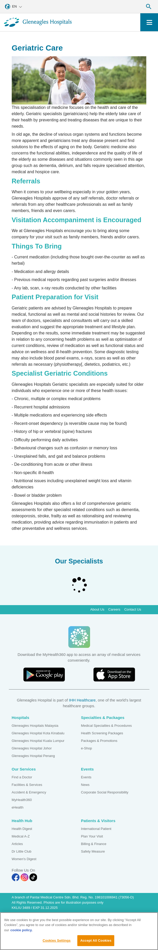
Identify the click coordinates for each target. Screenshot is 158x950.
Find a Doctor (22, 777)
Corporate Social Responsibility (104, 792)
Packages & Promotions (99, 741)
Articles (17, 844)
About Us (97, 609)
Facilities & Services (27, 785)
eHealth (17, 807)
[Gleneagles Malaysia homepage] (38, 22)
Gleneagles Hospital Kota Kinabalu (38, 733)
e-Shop (86, 748)
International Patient (96, 829)
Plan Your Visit (92, 836)
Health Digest (22, 829)
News (85, 785)
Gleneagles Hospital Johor (32, 748)
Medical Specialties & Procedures (106, 726)
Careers (114, 609)
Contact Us (132, 609)
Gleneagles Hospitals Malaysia (35, 726)
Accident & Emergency (29, 792)
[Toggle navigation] (149, 22)
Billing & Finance (93, 844)
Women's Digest (24, 859)
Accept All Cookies (95, 942)
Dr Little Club (21, 851)
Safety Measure (93, 851)
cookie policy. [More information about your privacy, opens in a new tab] (21, 931)
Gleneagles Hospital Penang (33, 756)
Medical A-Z (21, 836)
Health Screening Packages (102, 733)
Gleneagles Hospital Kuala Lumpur (38, 741)
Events (86, 777)
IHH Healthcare (82, 700)
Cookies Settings (57, 942)
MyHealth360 (22, 800)
